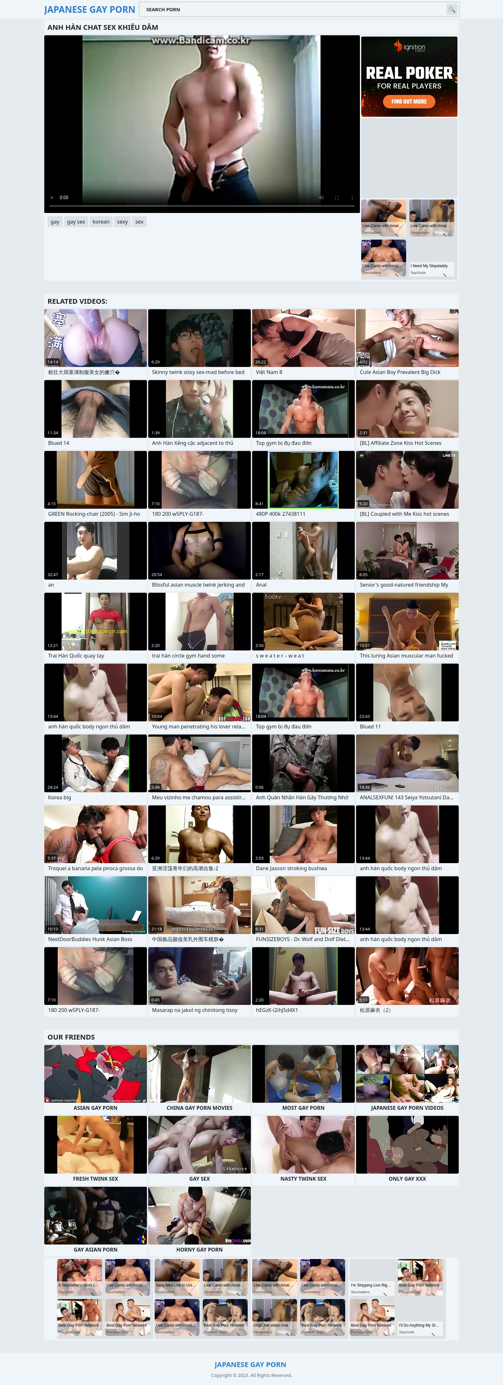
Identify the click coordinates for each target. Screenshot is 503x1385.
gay (55, 221)
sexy (122, 221)
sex (139, 221)
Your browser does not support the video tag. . (202, 124)
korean (101, 221)
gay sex (76, 221)
